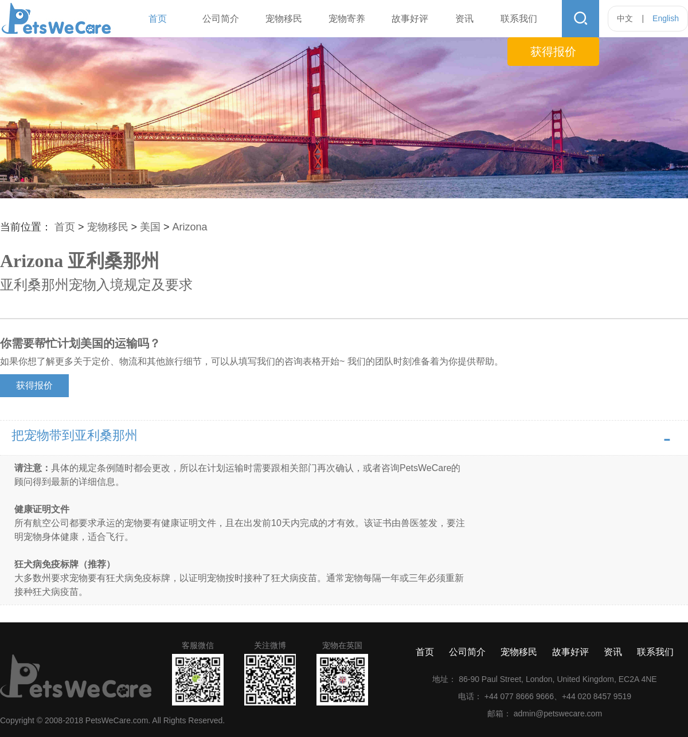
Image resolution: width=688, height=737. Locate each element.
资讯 (464, 18)
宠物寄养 (347, 18)
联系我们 (519, 18)
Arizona (190, 227)
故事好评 (410, 18)
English (665, 18)
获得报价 (553, 51)
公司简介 (220, 18)
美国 (151, 227)
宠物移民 (283, 18)
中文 (625, 18)
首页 (157, 18)
